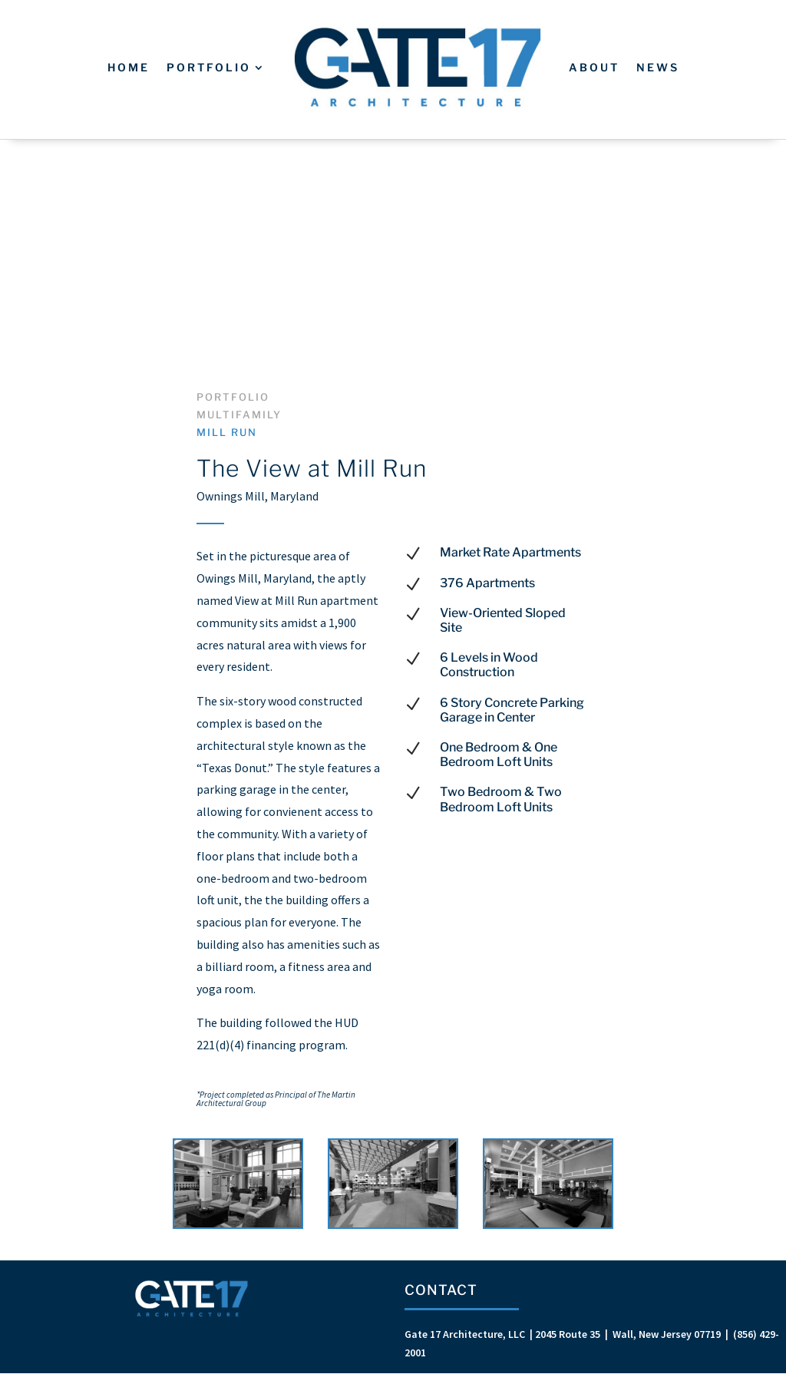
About (594, 67)
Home (128, 67)
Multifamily (239, 414)
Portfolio (209, 67)
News (657, 67)
